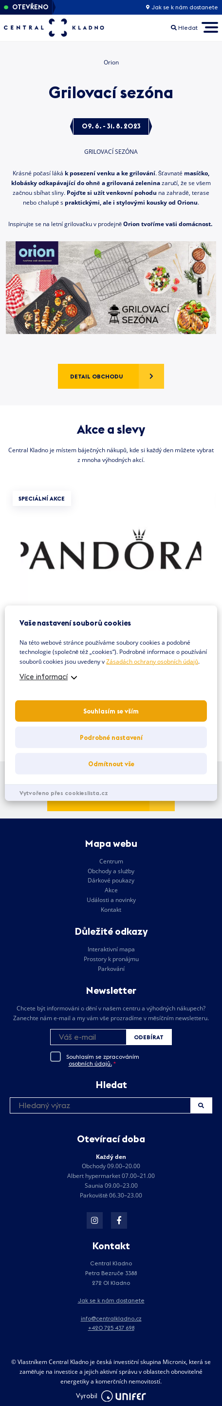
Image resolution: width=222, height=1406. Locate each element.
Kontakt (111, 909)
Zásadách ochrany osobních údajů (152, 661)
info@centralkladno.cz (111, 1318)
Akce (111, 890)
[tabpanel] (111, 580)
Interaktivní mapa (111, 949)
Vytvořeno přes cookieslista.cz (63, 793)
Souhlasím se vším (111, 711)
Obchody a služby (111, 871)
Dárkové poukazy (111, 880)
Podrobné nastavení (111, 737)
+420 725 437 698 (111, 1327)
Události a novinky (111, 899)
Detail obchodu (96, 376)
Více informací (43, 676)
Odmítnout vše (111, 764)
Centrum (111, 861)
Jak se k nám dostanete (182, 7)
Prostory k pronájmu (111, 959)
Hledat (201, 1105)
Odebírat (149, 1037)
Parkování (111, 968)
